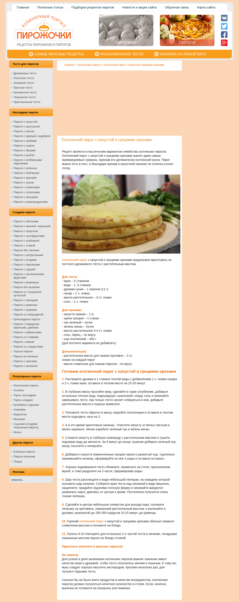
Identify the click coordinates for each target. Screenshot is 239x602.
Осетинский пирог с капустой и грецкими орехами (134, 64)
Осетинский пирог (74, 260)
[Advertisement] (119, 103)
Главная (69, 64)
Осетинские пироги (88, 64)
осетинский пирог (91, 521)
